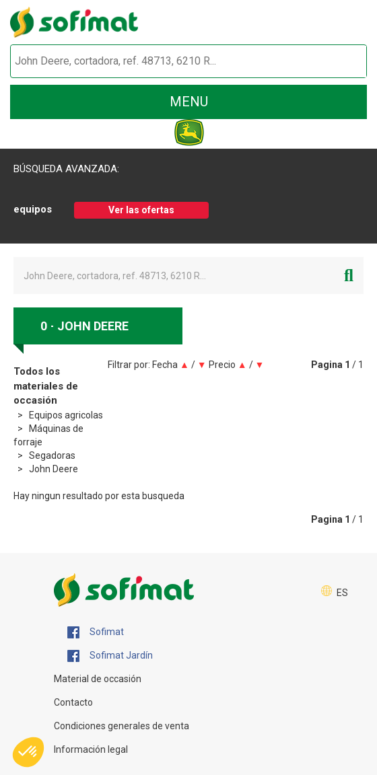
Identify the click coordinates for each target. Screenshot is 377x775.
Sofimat (95, 632)
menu (189, 102)
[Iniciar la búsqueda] (341, 61)
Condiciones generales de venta (121, 726)
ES (342, 592)
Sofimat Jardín (110, 656)
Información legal (91, 749)
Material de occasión (97, 678)
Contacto (73, 702)
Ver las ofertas (141, 210)
